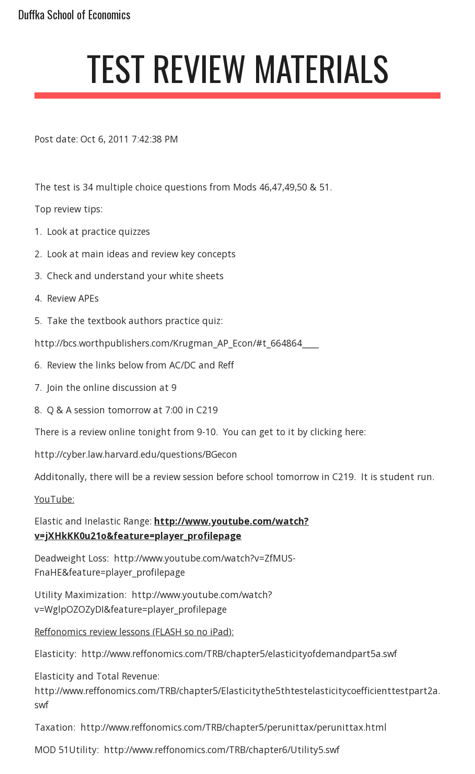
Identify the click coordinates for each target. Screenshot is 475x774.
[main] (237, 73)
